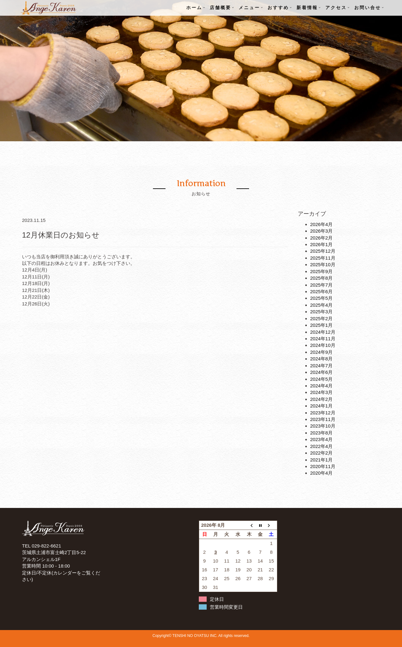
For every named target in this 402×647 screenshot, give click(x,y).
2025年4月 (321, 305)
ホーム (194, 7)
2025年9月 (321, 271)
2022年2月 (321, 453)
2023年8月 (321, 432)
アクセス (336, 7)
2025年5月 (321, 298)
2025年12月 (322, 251)
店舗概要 (220, 7)
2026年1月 (321, 244)
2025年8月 (321, 278)
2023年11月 (322, 419)
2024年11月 (322, 338)
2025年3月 (321, 311)
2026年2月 (321, 237)
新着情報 (307, 7)
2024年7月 (321, 365)
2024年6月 (321, 372)
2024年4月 (321, 385)
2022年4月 (321, 446)
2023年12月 (322, 412)
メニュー (249, 7)
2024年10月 (322, 345)
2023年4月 (321, 439)
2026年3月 (321, 231)
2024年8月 (321, 358)
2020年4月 (321, 473)
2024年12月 (322, 332)
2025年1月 (321, 325)
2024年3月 (321, 392)
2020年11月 (322, 466)
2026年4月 (321, 224)
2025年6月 (321, 291)
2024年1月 (321, 405)
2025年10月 (322, 264)
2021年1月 (321, 459)
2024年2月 (321, 399)
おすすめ (278, 7)
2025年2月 (321, 318)
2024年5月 (321, 379)
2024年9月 (321, 352)
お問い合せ (367, 7)
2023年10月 (322, 426)
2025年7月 (321, 285)
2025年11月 (322, 258)
